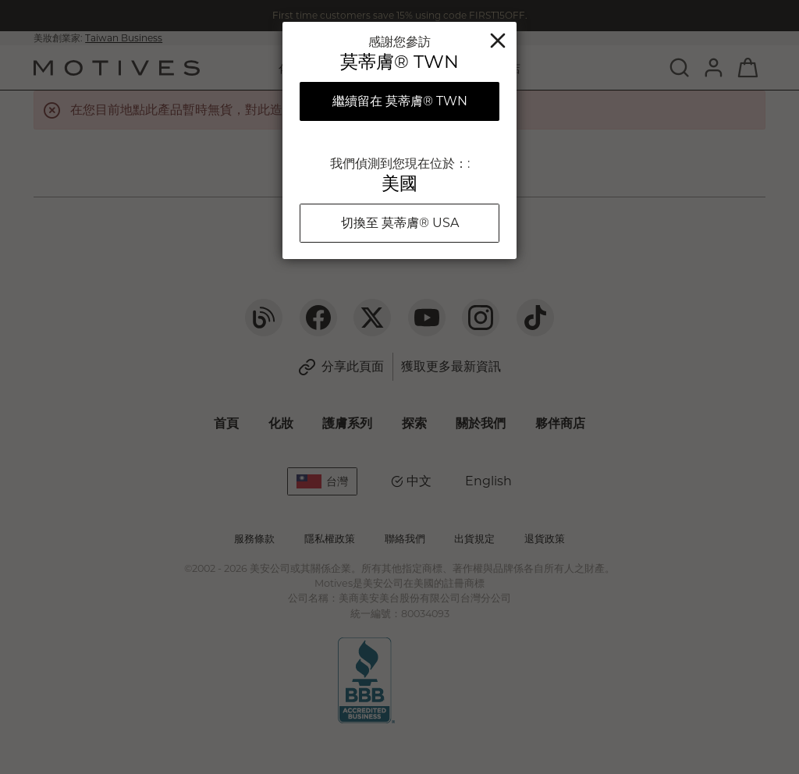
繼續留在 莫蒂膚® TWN (399, 101)
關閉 (498, 40)
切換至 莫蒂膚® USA (400, 222)
